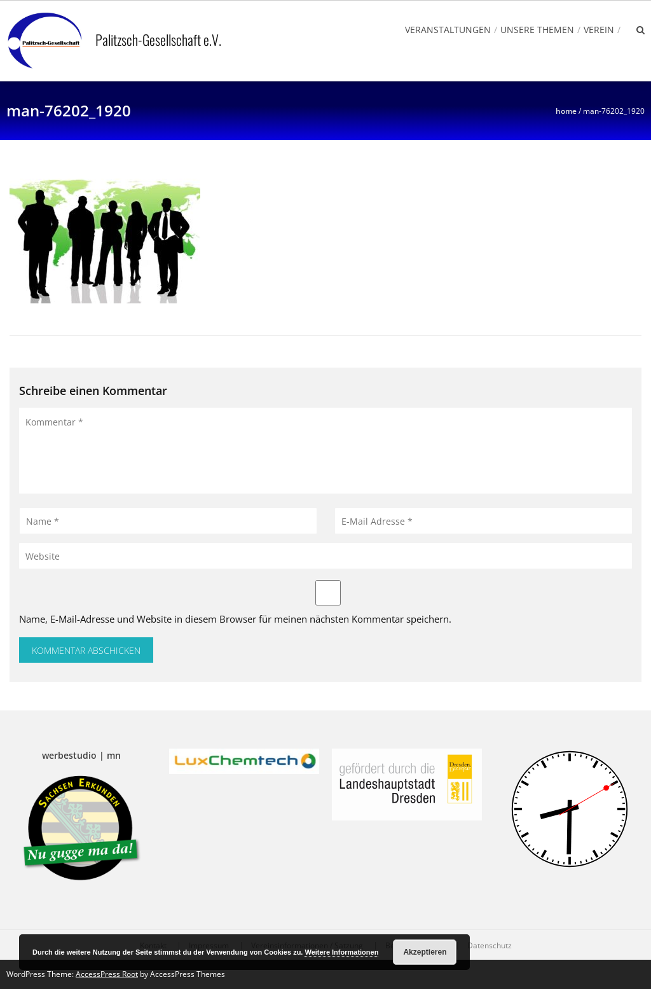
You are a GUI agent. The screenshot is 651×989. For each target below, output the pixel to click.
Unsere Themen (537, 30)
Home (566, 111)
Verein (599, 30)
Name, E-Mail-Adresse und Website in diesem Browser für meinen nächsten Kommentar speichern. (235, 618)
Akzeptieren (424, 952)
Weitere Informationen (341, 952)
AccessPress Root (107, 974)
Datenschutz (489, 946)
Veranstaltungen (448, 30)
